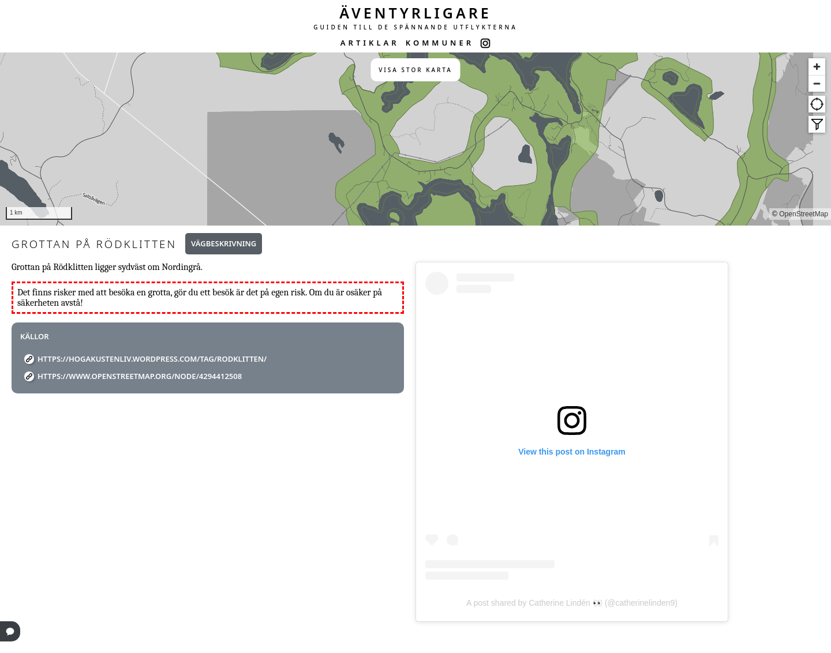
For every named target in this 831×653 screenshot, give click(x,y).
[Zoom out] (816, 83)
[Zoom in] (816, 66)
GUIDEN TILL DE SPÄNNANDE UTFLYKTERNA (415, 27)
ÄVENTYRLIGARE (415, 12)
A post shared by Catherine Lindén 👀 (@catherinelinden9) (571, 602)
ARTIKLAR (369, 42)
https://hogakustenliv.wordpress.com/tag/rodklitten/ (152, 359)
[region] (415, 139)
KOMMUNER (440, 42)
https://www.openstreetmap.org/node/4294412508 (140, 376)
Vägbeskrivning (223, 243)
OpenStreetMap (803, 214)
